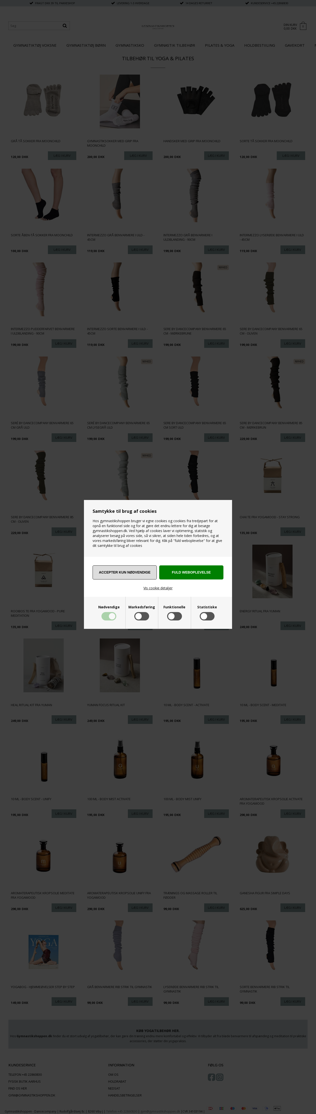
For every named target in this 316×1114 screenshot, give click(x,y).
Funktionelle (174, 607)
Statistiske (207, 607)
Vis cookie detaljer (158, 588)
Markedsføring (141, 607)
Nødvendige (109, 607)
